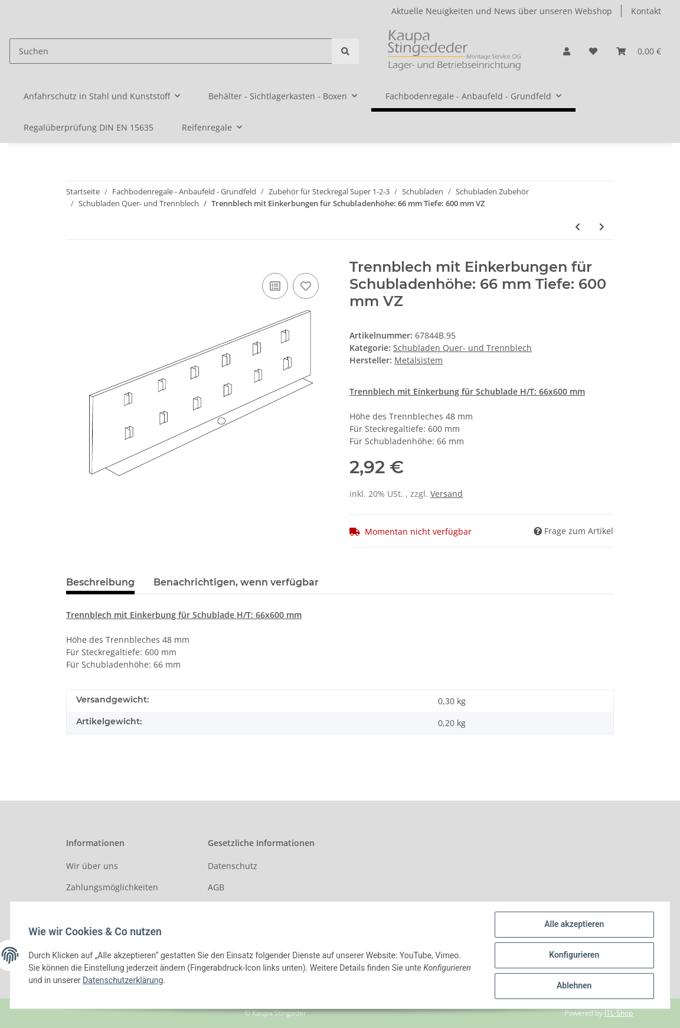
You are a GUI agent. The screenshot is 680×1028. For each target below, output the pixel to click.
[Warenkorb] (639, 51)
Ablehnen (573, 986)
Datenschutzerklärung (123, 980)
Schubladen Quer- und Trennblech (462, 347)
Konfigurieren (573, 955)
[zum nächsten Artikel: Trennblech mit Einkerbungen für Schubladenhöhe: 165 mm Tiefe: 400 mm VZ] (602, 226)
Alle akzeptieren (573, 924)
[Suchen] (170, 51)
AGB (216, 887)
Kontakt (646, 11)
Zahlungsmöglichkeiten (112, 887)
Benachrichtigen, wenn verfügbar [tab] (236, 582)
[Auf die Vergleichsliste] (275, 286)
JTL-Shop (618, 1013)
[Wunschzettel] (593, 51)
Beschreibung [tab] (100, 582)
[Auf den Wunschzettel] (306, 286)
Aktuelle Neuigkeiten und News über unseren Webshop (501, 11)
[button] (567, 51)
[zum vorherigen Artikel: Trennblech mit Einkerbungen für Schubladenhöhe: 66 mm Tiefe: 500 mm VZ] (577, 226)
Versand (446, 493)
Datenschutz (232, 865)
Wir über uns (92, 865)
